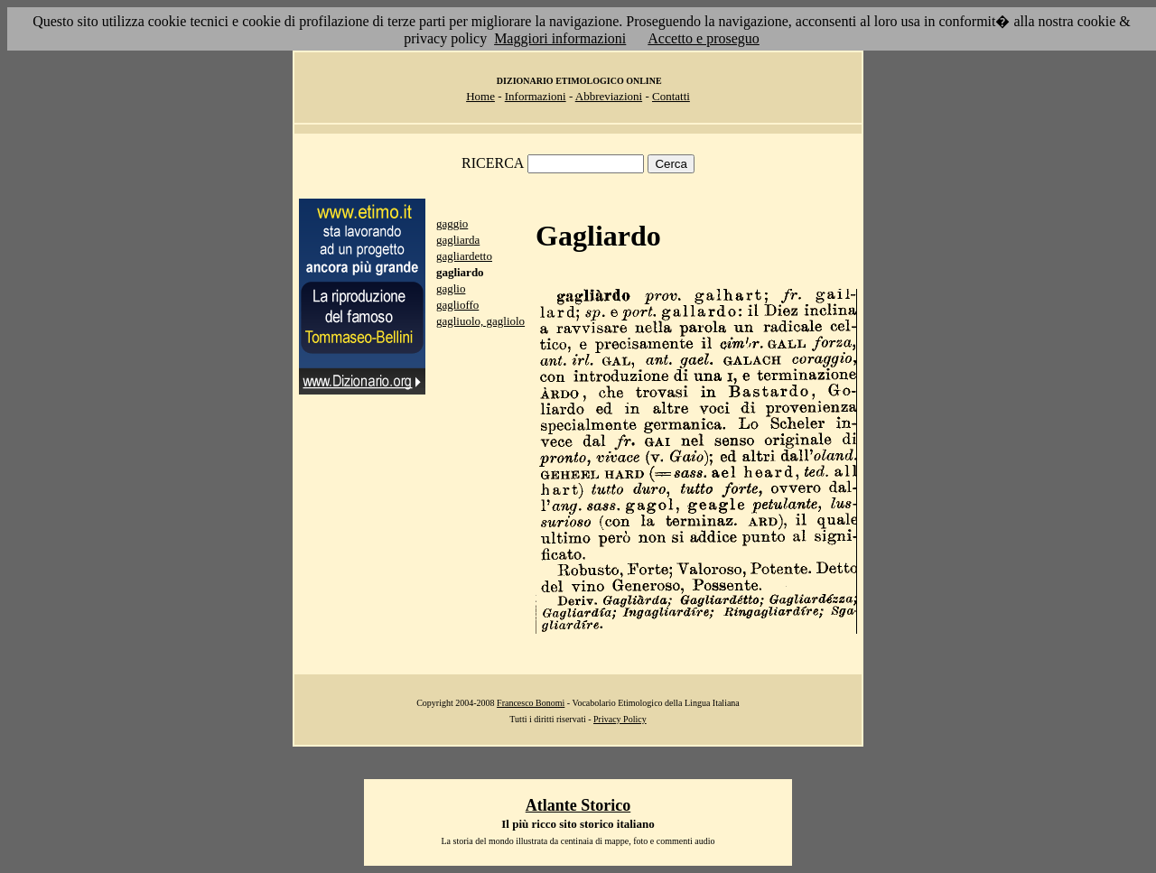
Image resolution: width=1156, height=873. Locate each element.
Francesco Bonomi (530, 703)
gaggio (452, 223)
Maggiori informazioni (560, 38)
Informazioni (535, 96)
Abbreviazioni (608, 96)
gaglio (451, 288)
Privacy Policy (620, 719)
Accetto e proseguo (704, 38)
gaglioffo (457, 304)
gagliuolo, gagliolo (480, 321)
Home (480, 96)
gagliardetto (464, 256)
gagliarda (458, 239)
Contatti (671, 96)
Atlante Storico (578, 805)
